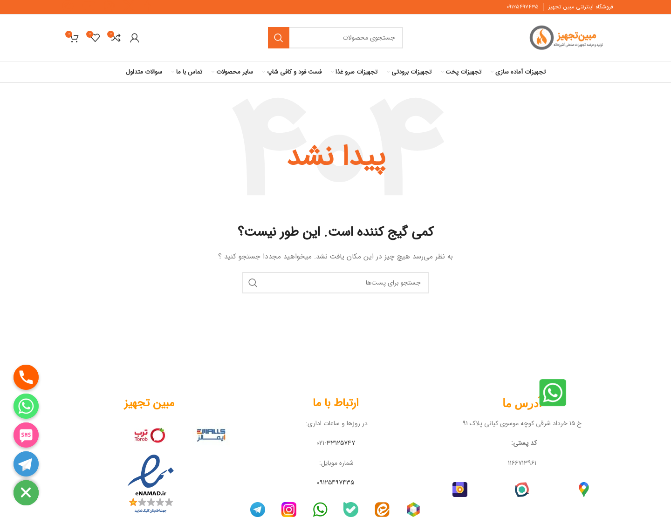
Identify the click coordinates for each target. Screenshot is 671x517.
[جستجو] (335, 37)
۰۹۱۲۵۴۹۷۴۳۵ (335, 482)
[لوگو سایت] (569, 37)
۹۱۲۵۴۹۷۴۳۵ (522, 6)
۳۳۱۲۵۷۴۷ (341, 443)
